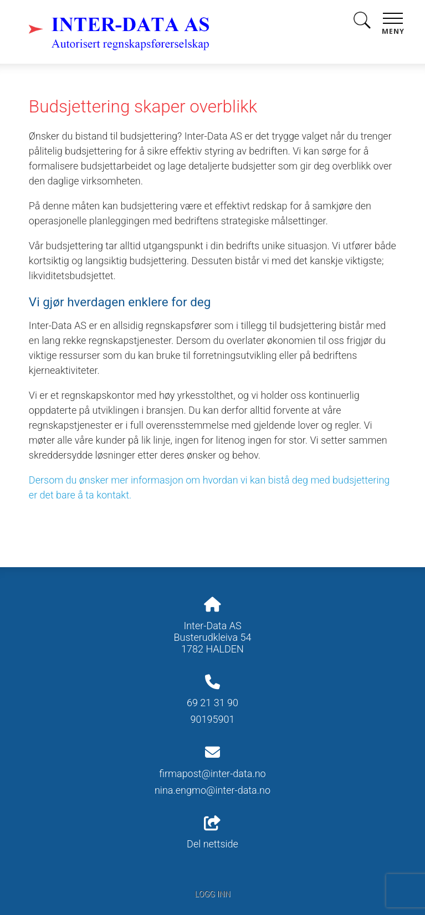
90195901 (213, 719)
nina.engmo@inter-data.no (212, 790)
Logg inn (212, 894)
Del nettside (212, 833)
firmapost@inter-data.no (212, 773)
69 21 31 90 (212, 702)
